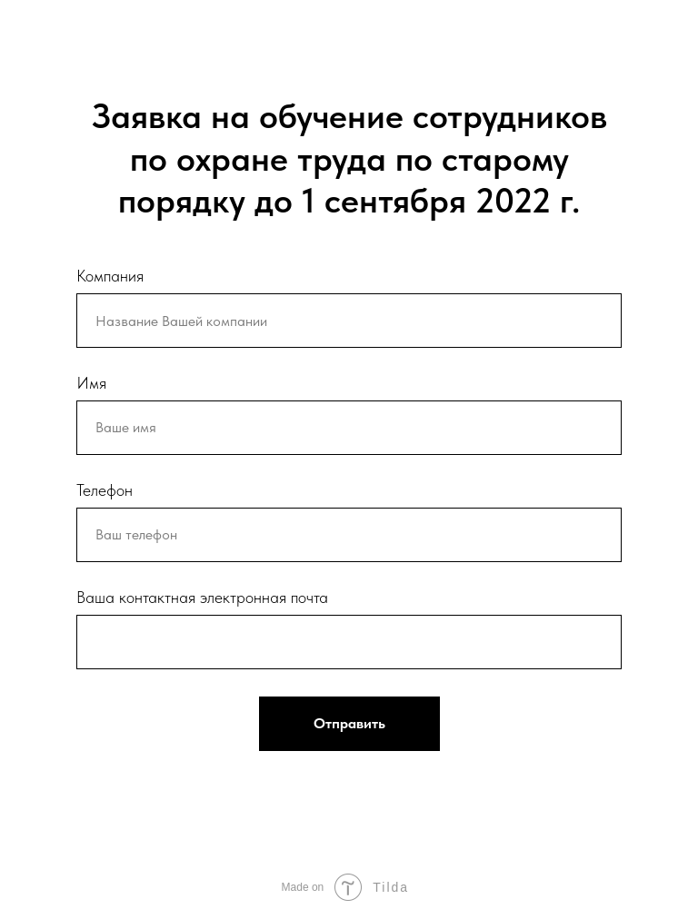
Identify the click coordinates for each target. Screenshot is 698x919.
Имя (91, 382)
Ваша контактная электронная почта (202, 597)
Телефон (104, 489)
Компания (110, 275)
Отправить (349, 723)
